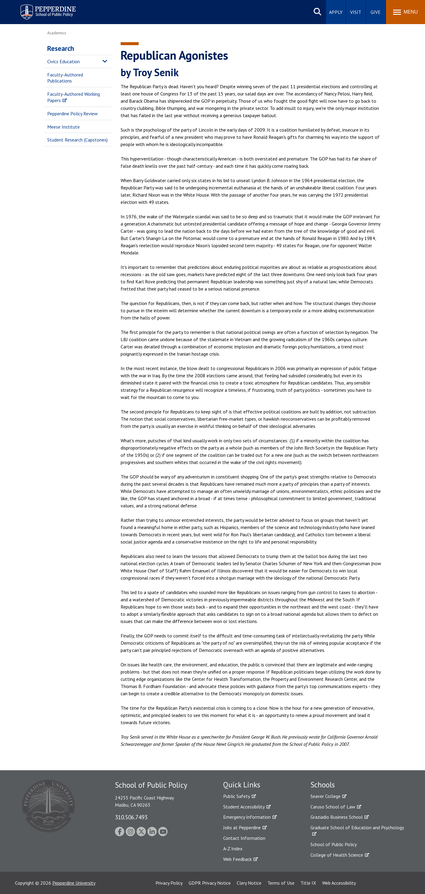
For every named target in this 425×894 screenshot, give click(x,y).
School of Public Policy (333, 844)
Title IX (308, 883)
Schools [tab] (322, 785)
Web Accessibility (339, 883)
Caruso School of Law (332, 807)
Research (60, 48)
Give (375, 12)
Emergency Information (247, 817)
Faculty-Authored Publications (65, 78)
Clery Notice (249, 883)
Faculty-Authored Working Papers (73, 97)
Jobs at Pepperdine (242, 827)
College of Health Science (336, 855)
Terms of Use (280, 883)
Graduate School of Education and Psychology (357, 827)
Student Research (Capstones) (77, 140)
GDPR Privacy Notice (210, 883)
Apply (336, 12)
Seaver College (325, 796)
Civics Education (63, 61)
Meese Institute (63, 127)
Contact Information (244, 838)
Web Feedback (237, 859)
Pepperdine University (73, 883)
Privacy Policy (169, 883)
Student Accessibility (244, 807)
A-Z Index (232, 849)
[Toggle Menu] (405, 12)
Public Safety (236, 796)
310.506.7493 (131, 817)
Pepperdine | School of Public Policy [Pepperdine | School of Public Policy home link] (42, 8)
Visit (355, 12)
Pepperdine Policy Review (72, 114)
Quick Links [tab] (241, 785)
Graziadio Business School (336, 817)
